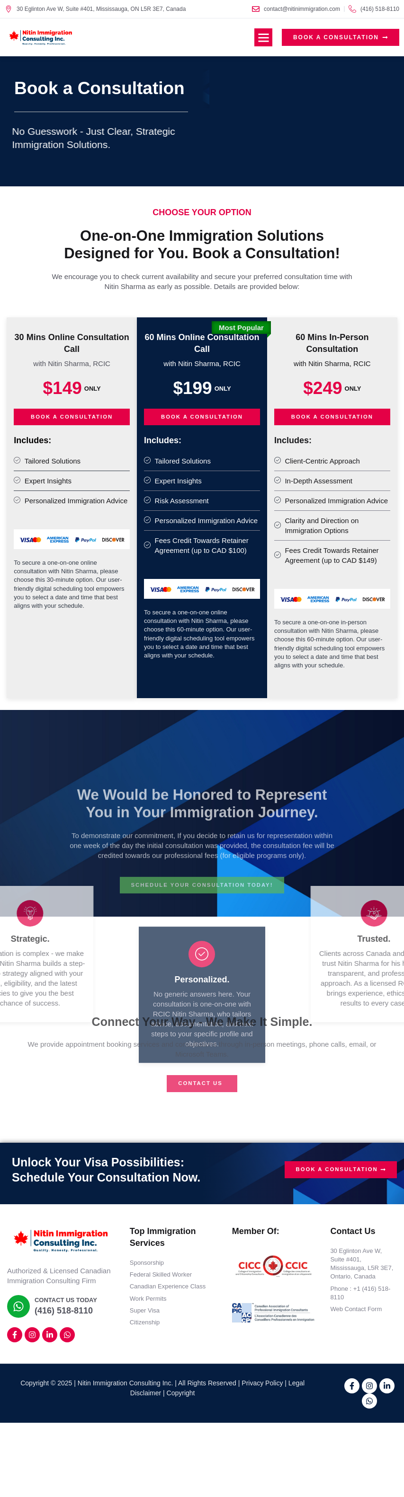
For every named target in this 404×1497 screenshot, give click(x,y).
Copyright (181, 1393)
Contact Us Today (64, 1300)
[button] (263, 37)
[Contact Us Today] (17, 1306)
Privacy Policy (262, 1383)
